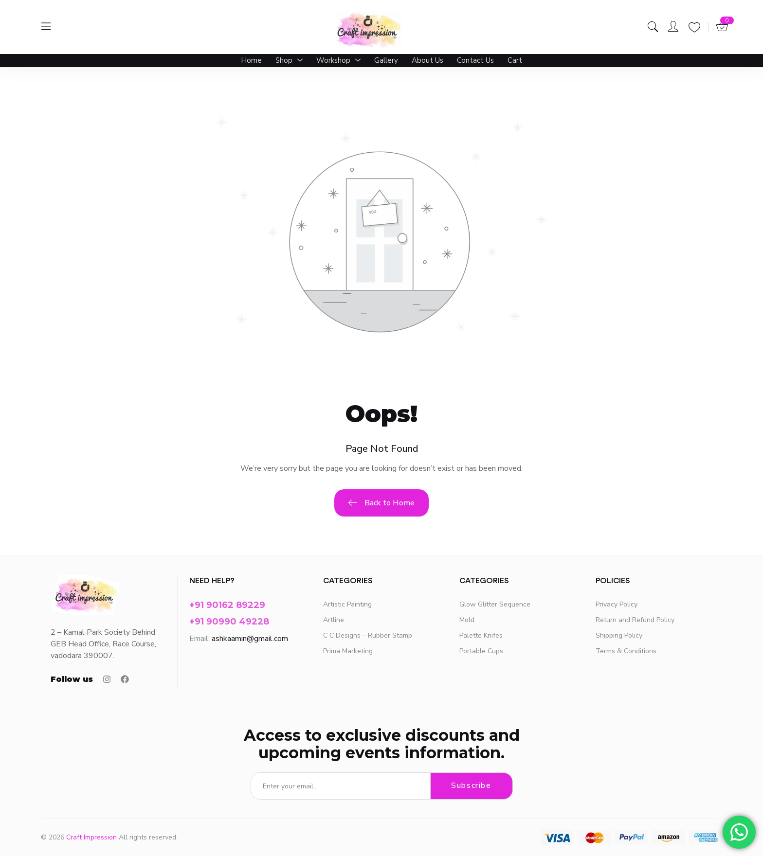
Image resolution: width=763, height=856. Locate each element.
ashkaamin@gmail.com (250, 638)
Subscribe (471, 786)
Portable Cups (481, 651)
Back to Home (381, 504)
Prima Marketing (348, 651)
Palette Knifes (481, 635)
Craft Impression (91, 837)
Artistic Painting (347, 604)
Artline (333, 619)
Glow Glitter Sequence (494, 604)
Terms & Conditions (626, 651)
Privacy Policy (616, 604)
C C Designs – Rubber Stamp (367, 635)
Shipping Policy (619, 635)
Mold (466, 619)
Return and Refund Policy (635, 619)
